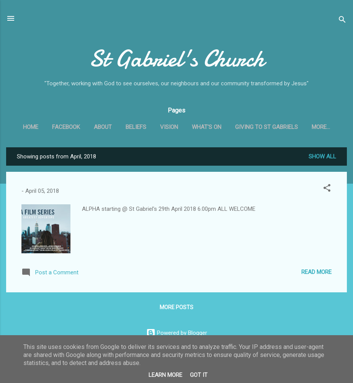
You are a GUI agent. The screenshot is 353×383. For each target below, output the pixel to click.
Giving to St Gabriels (266, 127)
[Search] (342, 21)
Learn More (165, 375)
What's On (206, 127)
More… (321, 127)
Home (30, 127)
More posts (176, 307)
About (103, 127)
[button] (327, 189)
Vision (169, 127)
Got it (199, 375)
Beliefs (136, 127)
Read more (316, 272)
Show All (322, 156)
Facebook (66, 127)
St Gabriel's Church (176, 58)
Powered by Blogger (176, 332)
